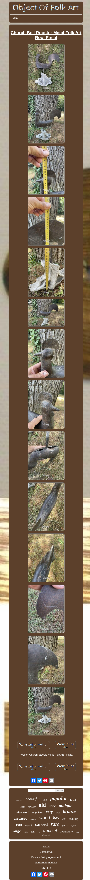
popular (58, 798)
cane (52, 806)
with (26, 832)
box (56, 818)
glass (65, 825)
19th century (66, 831)
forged (73, 800)
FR (49, 867)
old (42, 805)
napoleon (37, 812)
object (28, 825)
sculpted (33, 819)
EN (43, 867)
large (17, 831)
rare (55, 824)
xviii (33, 831)
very (49, 812)
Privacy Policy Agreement (46, 857)
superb (73, 825)
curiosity (32, 807)
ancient (50, 830)
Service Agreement (46, 862)
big (39, 832)
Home (46, 846)
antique (65, 805)
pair (45, 799)
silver (58, 813)
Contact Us (46, 851)
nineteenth (22, 812)
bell (64, 818)
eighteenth (46, 835)
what (22, 807)
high (77, 832)
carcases (20, 818)
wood (44, 817)
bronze (69, 811)
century (74, 818)
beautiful (32, 799)
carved (41, 824)
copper (19, 800)
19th (19, 825)
